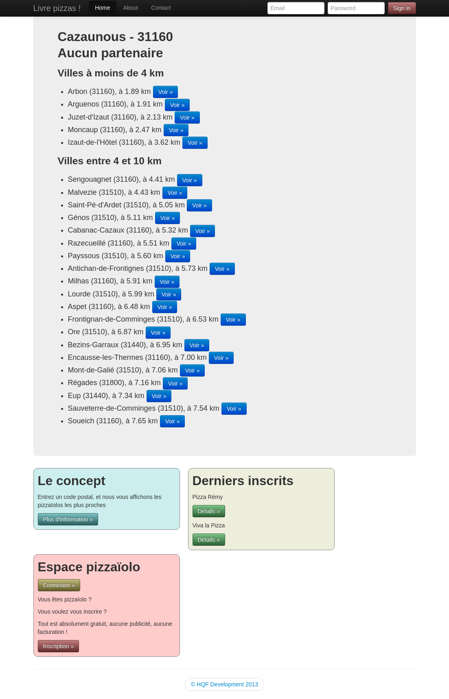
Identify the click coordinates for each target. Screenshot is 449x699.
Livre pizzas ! (57, 8)
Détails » (209, 511)
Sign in (402, 8)
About (130, 7)
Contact (161, 7)
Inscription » (58, 646)
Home (102, 7)
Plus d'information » (68, 519)
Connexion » (59, 585)
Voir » (165, 92)
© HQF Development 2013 (224, 684)
